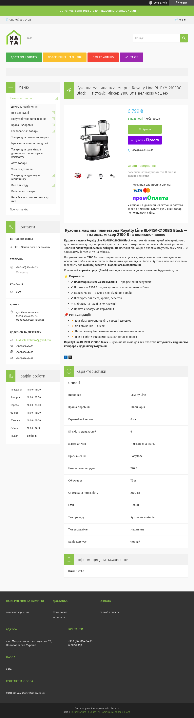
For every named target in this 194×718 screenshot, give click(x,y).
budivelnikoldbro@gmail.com (33, 340)
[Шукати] (184, 38)
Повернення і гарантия (65, 57)
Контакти (131, 57)
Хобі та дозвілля (22, 169)
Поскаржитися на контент (84, 712)
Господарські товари (24, 131)
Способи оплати (109, 612)
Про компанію (103, 57)
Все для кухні (20, 113)
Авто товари (19, 163)
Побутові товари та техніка (28, 119)
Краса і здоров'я (22, 125)
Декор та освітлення (24, 106)
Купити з (147, 140)
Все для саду (19, 185)
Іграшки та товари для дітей (29, 143)
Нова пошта (60, 612)
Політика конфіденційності (115, 712)
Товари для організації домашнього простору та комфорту (27, 153)
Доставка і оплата (24, 57)
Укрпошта (59, 617)
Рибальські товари (23, 191)
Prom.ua (115, 708)
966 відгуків (160, 2)
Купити (147, 129)
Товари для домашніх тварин (30, 137)
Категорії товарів (21, 98)
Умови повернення (17, 612)
